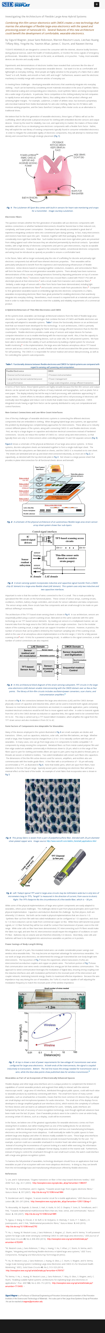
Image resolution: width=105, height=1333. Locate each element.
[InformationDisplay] (17, 4)
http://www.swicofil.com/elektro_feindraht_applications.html (71, 841)
